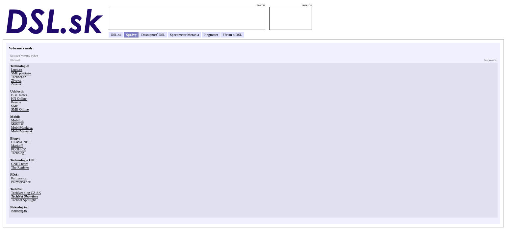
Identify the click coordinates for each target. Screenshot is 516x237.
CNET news (19, 164)
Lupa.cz (16, 69)
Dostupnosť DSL (153, 35)
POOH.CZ (18, 149)
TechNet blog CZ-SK (26, 193)
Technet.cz (18, 77)
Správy (131, 35)
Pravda (16, 102)
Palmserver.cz (21, 182)
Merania (193, 35)
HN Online (19, 98)
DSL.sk (116, 35)
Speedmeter (178, 35)
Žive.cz (16, 80)
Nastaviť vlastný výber (24, 56)
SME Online (20, 109)
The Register (20, 167)
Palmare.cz (19, 178)
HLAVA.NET (20, 142)
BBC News (19, 95)
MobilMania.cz (22, 127)
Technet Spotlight (23, 200)
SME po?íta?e (21, 73)
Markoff (17, 145)
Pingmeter (211, 35)
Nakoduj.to (19, 211)
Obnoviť (15, 60)
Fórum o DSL (232, 35)
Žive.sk (16, 84)
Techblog (17, 153)
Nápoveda (490, 60)
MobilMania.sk (22, 131)
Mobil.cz (17, 120)
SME (14, 106)
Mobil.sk (17, 124)
